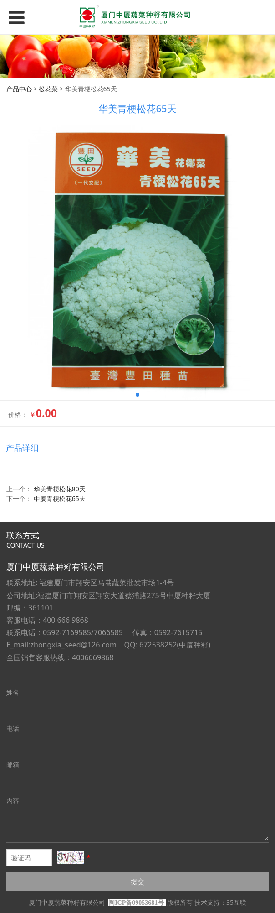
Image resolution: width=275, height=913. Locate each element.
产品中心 (19, 88)
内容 (12, 800)
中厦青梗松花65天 (60, 498)
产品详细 (22, 447)
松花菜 (48, 88)
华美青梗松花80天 (60, 489)
